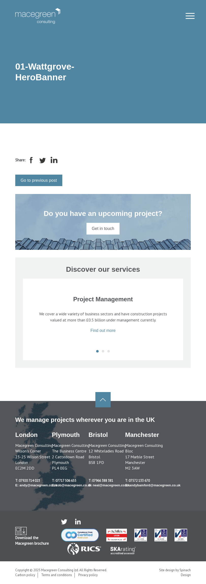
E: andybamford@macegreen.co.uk (153, 485)
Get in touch (103, 228)
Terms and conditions (56, 575)
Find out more (103, 330)
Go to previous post (39, 180)
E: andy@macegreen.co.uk (36, 485)
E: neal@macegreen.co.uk (109, 485)
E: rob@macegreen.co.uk (72, 485)
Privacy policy (88, 575)
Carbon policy (25, 575)
